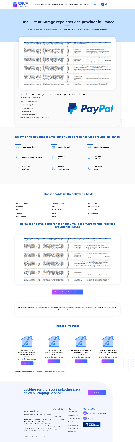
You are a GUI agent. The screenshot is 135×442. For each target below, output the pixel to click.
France (39, 29)
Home (37, 4)
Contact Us (95, 4)
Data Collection (73, 428)
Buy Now (27, 363)
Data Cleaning (73, 425)
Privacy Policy (57, 416)
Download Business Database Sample (67, 292)
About (55, 413)
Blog (55, 429)
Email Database (84, 4)
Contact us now (60, 371)
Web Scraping (53, 4)
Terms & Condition (59, 419)
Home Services (52, 29)
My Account (57, 426)
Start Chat (88, 418)
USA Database (73, 4)
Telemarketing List (74, 418)
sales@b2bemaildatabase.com (95, 413)
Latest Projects (58, 423)
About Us (44, 4)
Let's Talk (97, 392)
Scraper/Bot (63, 4)
